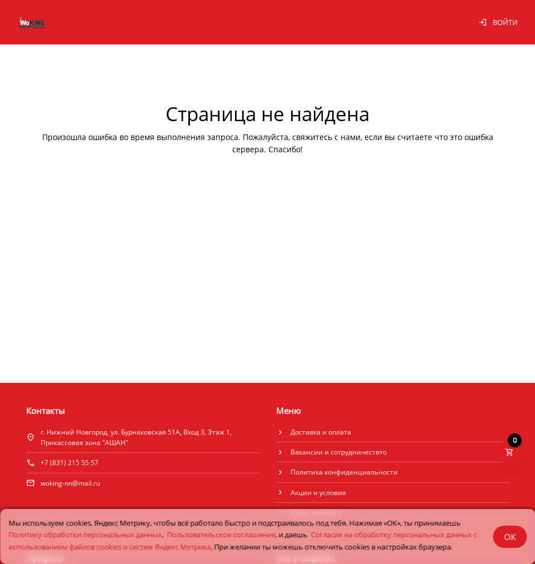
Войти (498, 22)
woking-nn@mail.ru (70, 483)
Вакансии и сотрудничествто (339, 452)
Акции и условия (318, 492)
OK (510, 536)
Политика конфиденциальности (344, 472)
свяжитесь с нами (326, 137)
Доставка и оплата (321, 432)
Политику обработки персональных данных (85, 535)
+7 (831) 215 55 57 (69, 462)
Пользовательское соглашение (221, 535)
